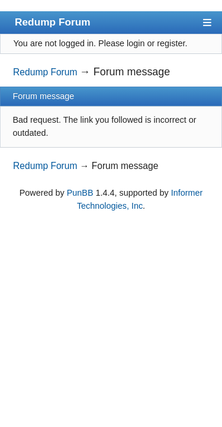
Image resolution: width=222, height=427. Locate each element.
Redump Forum (53, 22)
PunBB (80, 192)
